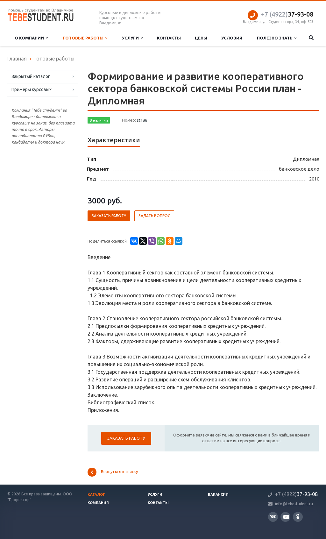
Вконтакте (273, 516)
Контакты (169, 38)
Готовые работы (85, 38)
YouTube (286, 517)
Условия (231, 38)
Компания (98, 503)
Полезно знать (276, 38)
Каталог (96, 494)
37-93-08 (287, 14)
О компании (31, 38)
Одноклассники (298, 516)
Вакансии (218, 494)
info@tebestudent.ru (294, 504)
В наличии (99, 120)
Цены (201, 38)
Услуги (132, 38)
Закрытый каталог (30, 76)
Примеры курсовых (31, 89)
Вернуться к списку (113, 472)
